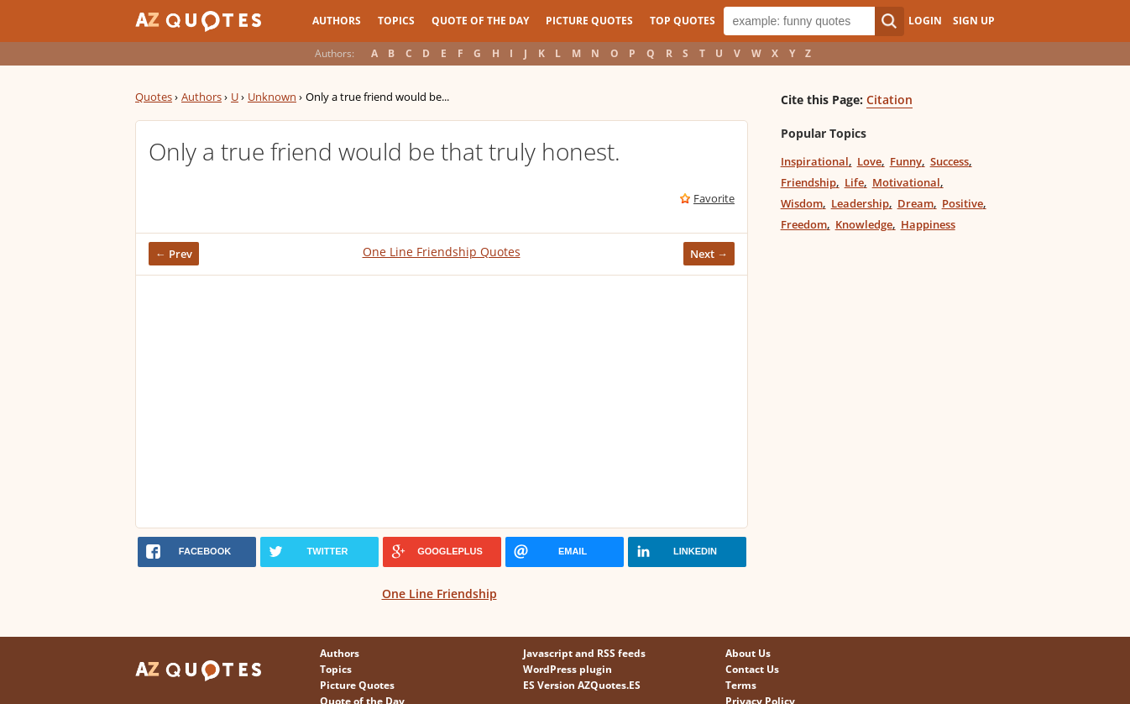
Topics (396, 20)
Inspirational (815, 161)
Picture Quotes (589, 20)
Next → (709, 253)
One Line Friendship (439, 594)
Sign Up (974, 20)
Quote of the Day (480, 20)
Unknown (272, 96)
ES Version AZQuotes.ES (582, 685)
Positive (962, 203)
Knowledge (863, 224)
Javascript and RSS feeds (584, 653)
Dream (915, 203)
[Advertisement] (441, 401)
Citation (889, 100)
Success (949, 161)
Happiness (928, 224)
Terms (740, 685)
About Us (748, 653)
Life (854, 182)
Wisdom (802, 203)
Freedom (804, 224)
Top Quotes (682, 20)
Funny (906, 161)
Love (869, 161)
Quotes (153, 96)
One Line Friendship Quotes (442, 252)
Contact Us (752, 669)
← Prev (173, 253)
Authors (336, 20)
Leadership (860, 203)
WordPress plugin (567, 669)
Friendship (808, 182)
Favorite (714, 198)
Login (925, 20)
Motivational (906, 182)
